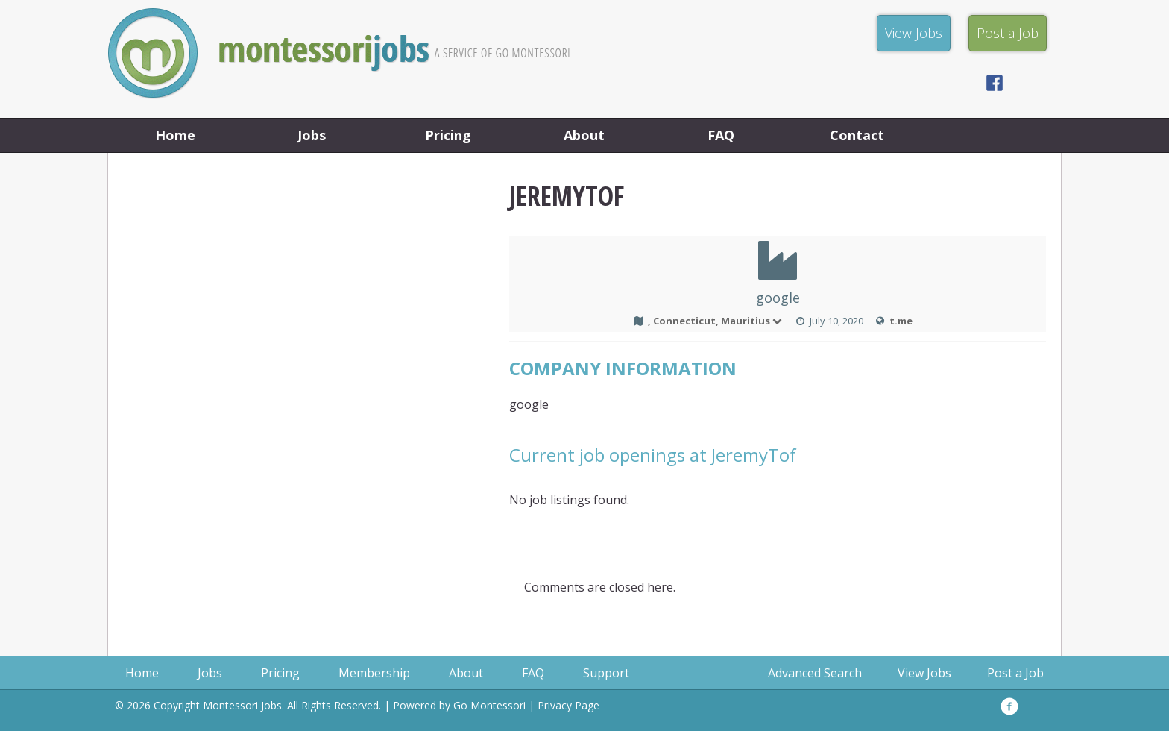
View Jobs (924, 673)
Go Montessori (489, 705)
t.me (901, 320)
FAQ (721, 135)
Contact (857, 135)
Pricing (448, 135)
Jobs (311, 135)
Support (606, 673)
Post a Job (1015, 673)
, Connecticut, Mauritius (716, 320)
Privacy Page (568, 705)
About (584, 135)
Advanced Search (815, 673)
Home (175, 135)
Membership (374, 673)
